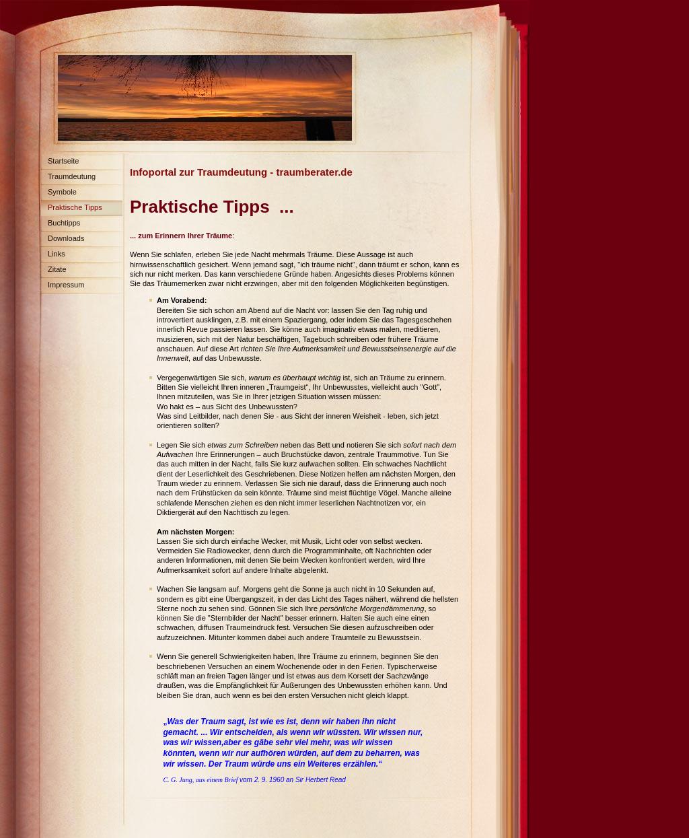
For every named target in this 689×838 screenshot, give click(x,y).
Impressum (66, 285)
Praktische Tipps (75, 207)
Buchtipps (64, 223)
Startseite (63, 161)
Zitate (57, 269)
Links (56, 254)
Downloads (66, 238)
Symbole (62, 192)
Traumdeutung (72, 176)
